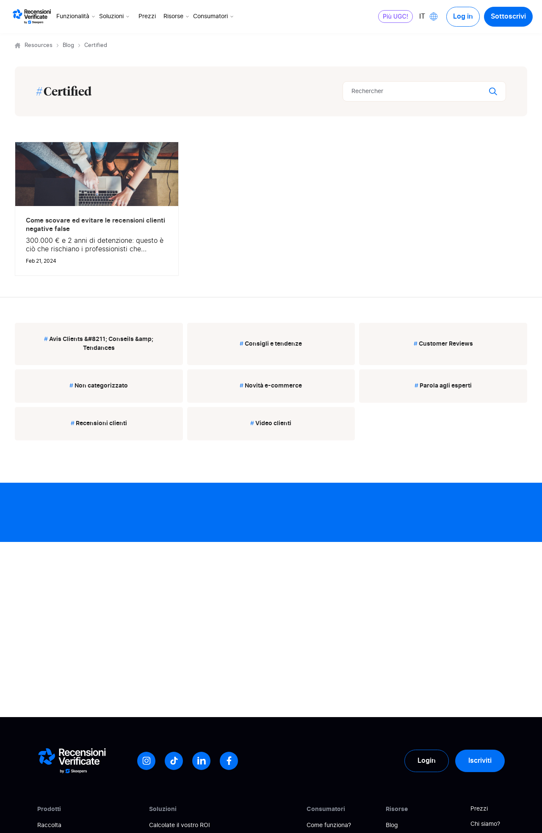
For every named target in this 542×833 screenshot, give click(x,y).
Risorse (177, 16)
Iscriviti (480, 760)
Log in (463, 16)
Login (427, 760)
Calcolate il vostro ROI (179, 825)
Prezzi (147, 16)
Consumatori (214, 16)
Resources (39, 45)
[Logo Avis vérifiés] (32, 16)
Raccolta (49, 825)
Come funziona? (329, 825)
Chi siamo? (485, 824)
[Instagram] (146, 761)
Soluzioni (115, 16)
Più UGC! (395, 16)
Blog (68, 45)
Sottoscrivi (508, 16)
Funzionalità (76, 16)
